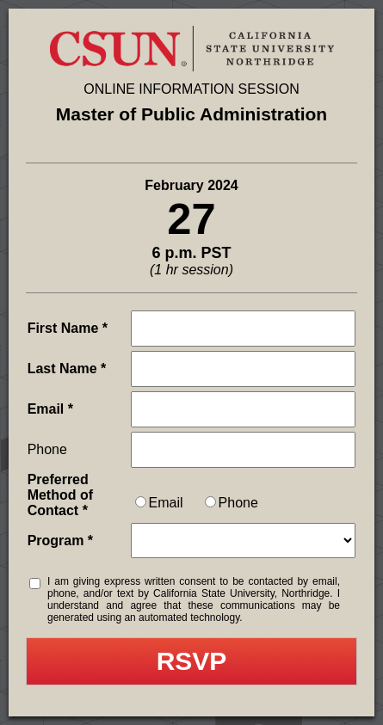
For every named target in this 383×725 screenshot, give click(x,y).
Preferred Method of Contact (60, 495)
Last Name (62, 368)
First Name (63, 328)
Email (46, 409)
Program (56, 540)
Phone (47, 449)
